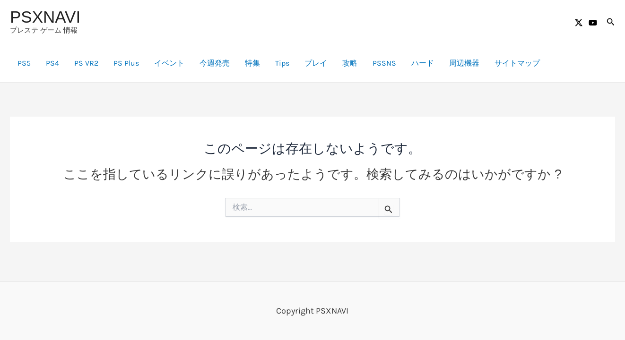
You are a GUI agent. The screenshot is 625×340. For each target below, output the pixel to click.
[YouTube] (593, 22)
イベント (169, 63)
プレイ (315, 63)
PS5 (24, 63)
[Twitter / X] (578, 22)
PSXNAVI (45, 17)
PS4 (52, 63)
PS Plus (126, 63)
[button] (611, 22)
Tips (282, 63)
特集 (252, 63)
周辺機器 (464, 63)
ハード (422, 63)
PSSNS (384, 63)
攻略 (349, 63)
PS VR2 (86, 63)
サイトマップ (517, 63)
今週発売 (215, 63)
